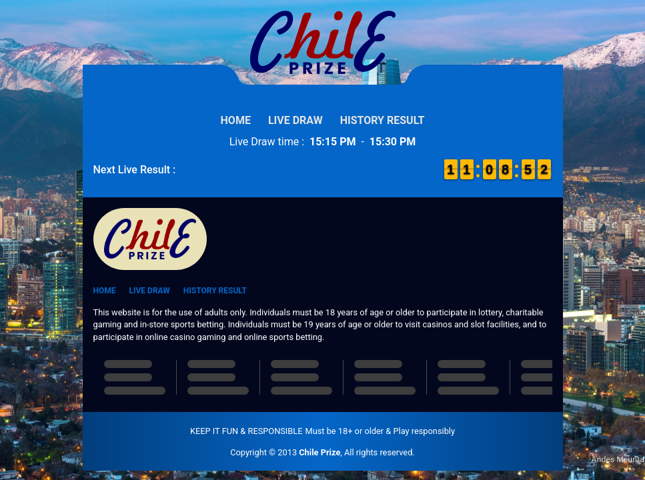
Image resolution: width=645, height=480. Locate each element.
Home (236, 120)
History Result (382, 120)
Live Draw (295, 120)
